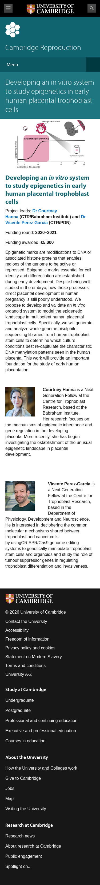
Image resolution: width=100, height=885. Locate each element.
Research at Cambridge (29, 825)
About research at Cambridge (33, 846)
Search (91, 8)
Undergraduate (19, 700)
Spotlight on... (18, 866)
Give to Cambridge (23, 778)
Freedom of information (27, 639)
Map (9, 798)
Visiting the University (25, 808)
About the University (26, 757)
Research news (20, 836)
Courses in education (25, 741)
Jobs (9, 788)
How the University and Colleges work (41, 768)
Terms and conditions (25, 665)
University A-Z (18, 674)
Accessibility (17, 630)
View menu (8, 8)
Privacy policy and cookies (30, 648)
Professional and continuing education (41, 720)
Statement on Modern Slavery (33, 656)
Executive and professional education (40, 730)
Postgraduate (18, 710)
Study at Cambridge (25, 689)
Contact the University (26, 621)
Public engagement (23, 856)
